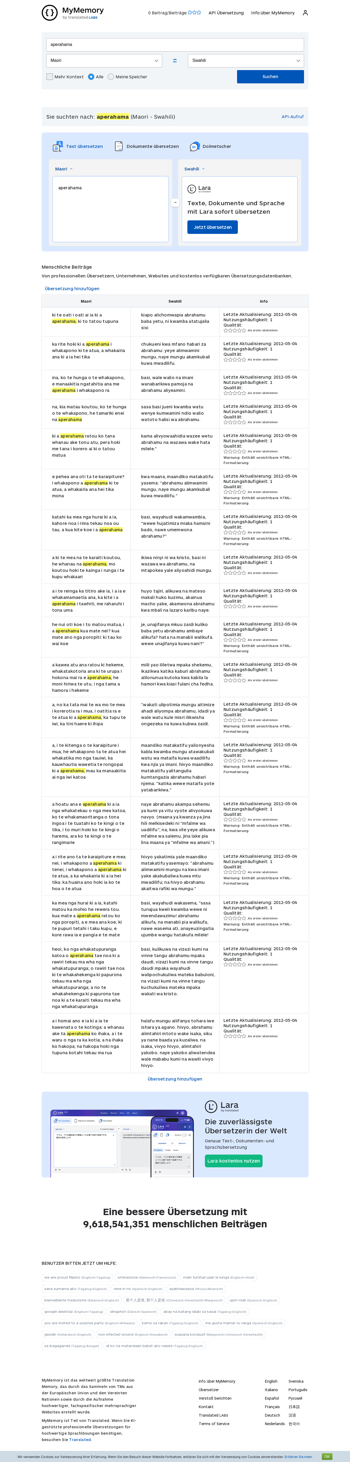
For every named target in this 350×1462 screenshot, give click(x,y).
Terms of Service (214, 1423)
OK (327, 1456)
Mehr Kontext (65, 77)
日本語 (294, 1406)
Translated (213, 1415)
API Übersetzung (226, 12)
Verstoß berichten (215, 1398)
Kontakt (206, 1406)
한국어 (294, 1423)
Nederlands (275, 1423)
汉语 (292, 1415)
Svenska (296, 1381)
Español (272, 1398)
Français (272, 1406)
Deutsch (272, 1415)
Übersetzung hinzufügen (72, 288)
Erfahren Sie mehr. (299, 1457)
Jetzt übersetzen (213, 227)
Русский (295, 1398)
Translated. (80, 1439)
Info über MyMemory (273, 12)
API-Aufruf (293, 116)
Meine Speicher (127, 77)
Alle (95, 77)
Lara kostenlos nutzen (234, 1161)
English (271, 1381)
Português (298, 1389)
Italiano (271, 1389)
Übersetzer (209, 1389)
